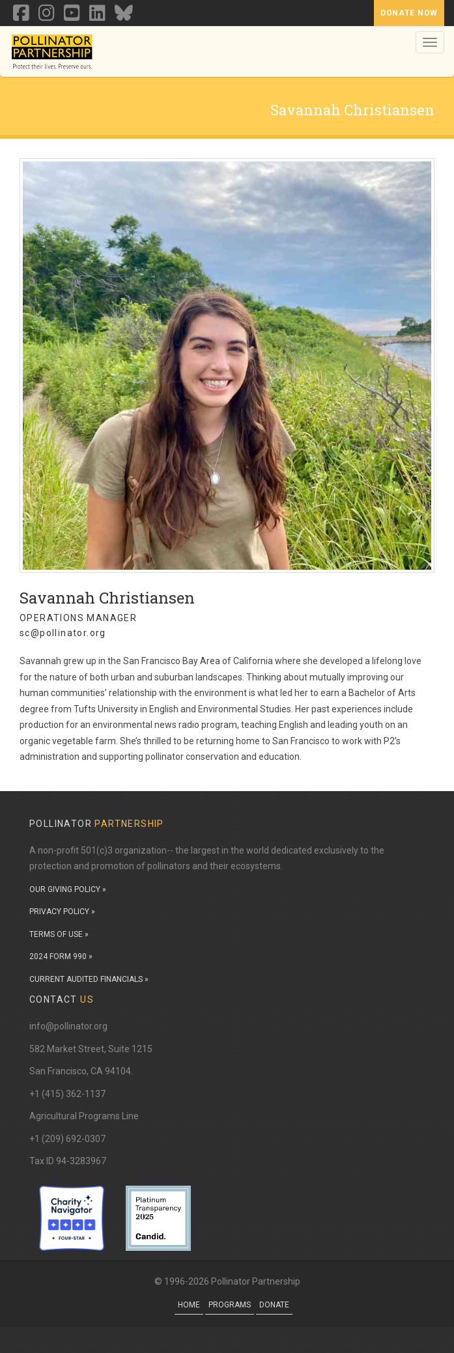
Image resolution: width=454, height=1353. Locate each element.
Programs (229, 1304)
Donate (274, 1304)
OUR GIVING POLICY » (67, 889)
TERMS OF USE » (59, 934)
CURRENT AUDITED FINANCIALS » (89, 979)
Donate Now (409, 13)
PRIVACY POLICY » (62, 911)
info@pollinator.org (68, 1026)
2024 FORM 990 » (60, 956)
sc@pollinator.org (63, 633)
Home (189, 1304)
